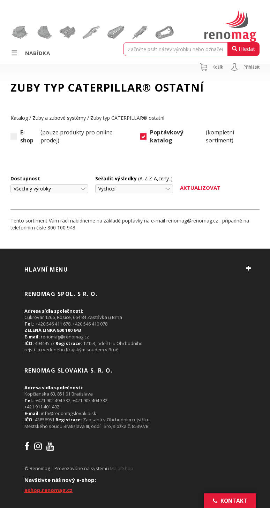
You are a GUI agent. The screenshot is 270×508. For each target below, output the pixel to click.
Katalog (19, 118)
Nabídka (30, 52)
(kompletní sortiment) (187, 136)
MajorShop (121, 468)
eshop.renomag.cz (48, 489)
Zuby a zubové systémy (59, 118)
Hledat (243, 48)
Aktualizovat (200, 187)
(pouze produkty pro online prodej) (61, 136)
